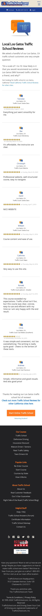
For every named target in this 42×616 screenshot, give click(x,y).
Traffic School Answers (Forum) (21, 515)
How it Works (21, 477)
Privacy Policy (30, 597)
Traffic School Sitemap (21, 523)
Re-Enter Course (21, 466)
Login (33, 10)
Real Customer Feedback (21, 492)
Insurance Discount (21, 443)
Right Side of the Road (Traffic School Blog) (21, 500)
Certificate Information (21, 519)
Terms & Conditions (14, 597)
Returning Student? (21, 418)
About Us (21, 489)
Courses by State (21, 473)
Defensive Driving (21, 439)
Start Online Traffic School (21, 413)
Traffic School (21, 435)
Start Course (21, 469)
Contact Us (21, 527)
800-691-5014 (22, 10)
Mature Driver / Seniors (21, 447)
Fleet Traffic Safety (21, 450)
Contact (10, 10)
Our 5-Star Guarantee (21, 496)
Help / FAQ (21, 512)
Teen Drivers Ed (21, 454)
